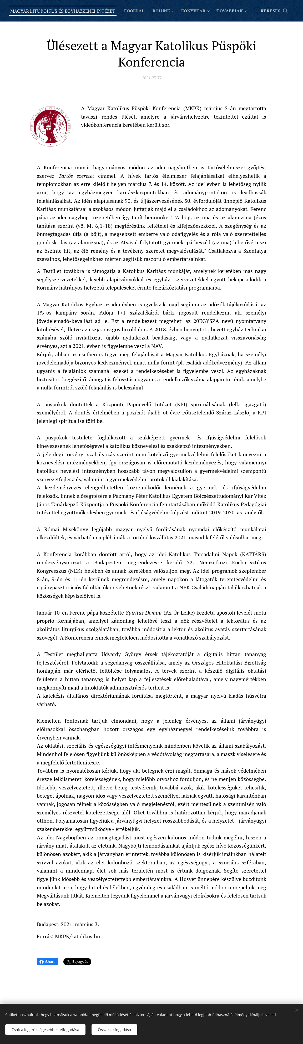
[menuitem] (169, 10)
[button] (274, 10)
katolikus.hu (85, 936)
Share (47, 962)
